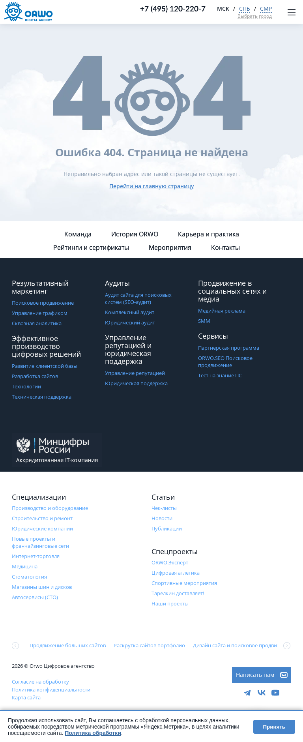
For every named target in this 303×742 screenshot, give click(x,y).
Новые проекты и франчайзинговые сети (40, 542)
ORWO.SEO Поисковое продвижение (225, 361)
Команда (78, 234)
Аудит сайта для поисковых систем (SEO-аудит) (138, 298)
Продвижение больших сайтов (68, 645)
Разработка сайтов (35, 376)
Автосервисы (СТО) (35, 597)
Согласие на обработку (40, 681)
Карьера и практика (208, 234)
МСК (223, 8)
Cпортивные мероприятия (184, 582)
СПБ (244, 8)
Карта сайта (26, 697)
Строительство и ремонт (42, 518)
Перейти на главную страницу (151, 186)
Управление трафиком (39, 313)
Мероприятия (170, 247)
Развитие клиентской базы (44, 365)
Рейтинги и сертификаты (91, 247)
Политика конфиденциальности (51, 689)
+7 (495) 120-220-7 (173, 8)
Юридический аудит (130, 322)
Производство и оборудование (50, 508)
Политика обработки (93, 733)
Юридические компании (42, 528)
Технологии (26, 386)
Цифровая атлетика (176, 572)
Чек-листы (164, 508)
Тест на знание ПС (220, 375)
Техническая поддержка (41, 396)
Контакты (225, 247)
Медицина (24, 566)
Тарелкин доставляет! (178, 593)
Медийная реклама (221, 310)
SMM (204, 320)
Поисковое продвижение (43, 302)
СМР (266, 8)
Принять (274, 727)
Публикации (167, 528)
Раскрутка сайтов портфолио (149, 645)
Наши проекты (170, 603)
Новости (162, 518)
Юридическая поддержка (136, 383)
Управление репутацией (135, 373)
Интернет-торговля (36, 556)
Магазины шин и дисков (42, 586)
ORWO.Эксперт (170, 562)
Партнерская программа (228, 347)
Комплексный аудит (129, 312)
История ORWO (134, 234)
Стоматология (29, 576)
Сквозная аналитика (37, 323)
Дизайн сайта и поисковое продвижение (243, 645)
